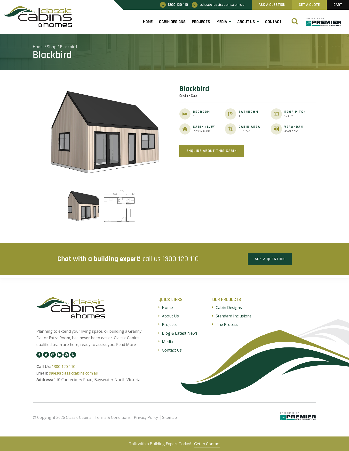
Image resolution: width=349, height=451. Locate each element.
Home (148, 21)
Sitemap (169, 417)
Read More (126, 344)
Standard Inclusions (234, 315)
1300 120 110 (180, 258)
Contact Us (172, 349)
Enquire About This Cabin (211, 150)
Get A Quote (309, 4)
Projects (201, 21)
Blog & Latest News (180, 332)
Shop (51, 46)
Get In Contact (208, 443)
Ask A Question (272, 4)
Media (221, 21)
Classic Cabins (78, 417)
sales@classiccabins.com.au (73, 373)
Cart (337, 4)
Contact (273, 21)
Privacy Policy (146, 417)
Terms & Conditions (113, 417)
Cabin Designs (172, 21)
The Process (227, 324)
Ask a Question (270, 258)
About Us (246, 21)
